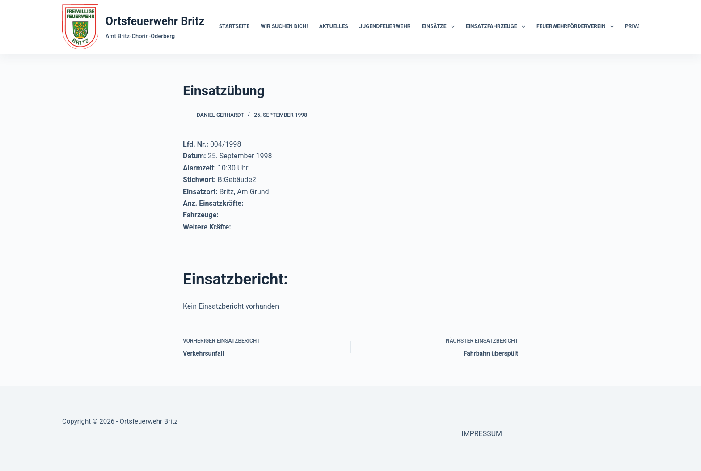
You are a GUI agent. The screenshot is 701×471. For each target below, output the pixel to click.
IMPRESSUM (481, 433)
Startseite (234, 26)
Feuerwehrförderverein (576, 26)
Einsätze (440, 26)
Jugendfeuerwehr (385, 26)
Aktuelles (333, 26)
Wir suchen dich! (284, 26)
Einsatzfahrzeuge (497, 26)
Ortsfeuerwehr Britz (155, 21)
